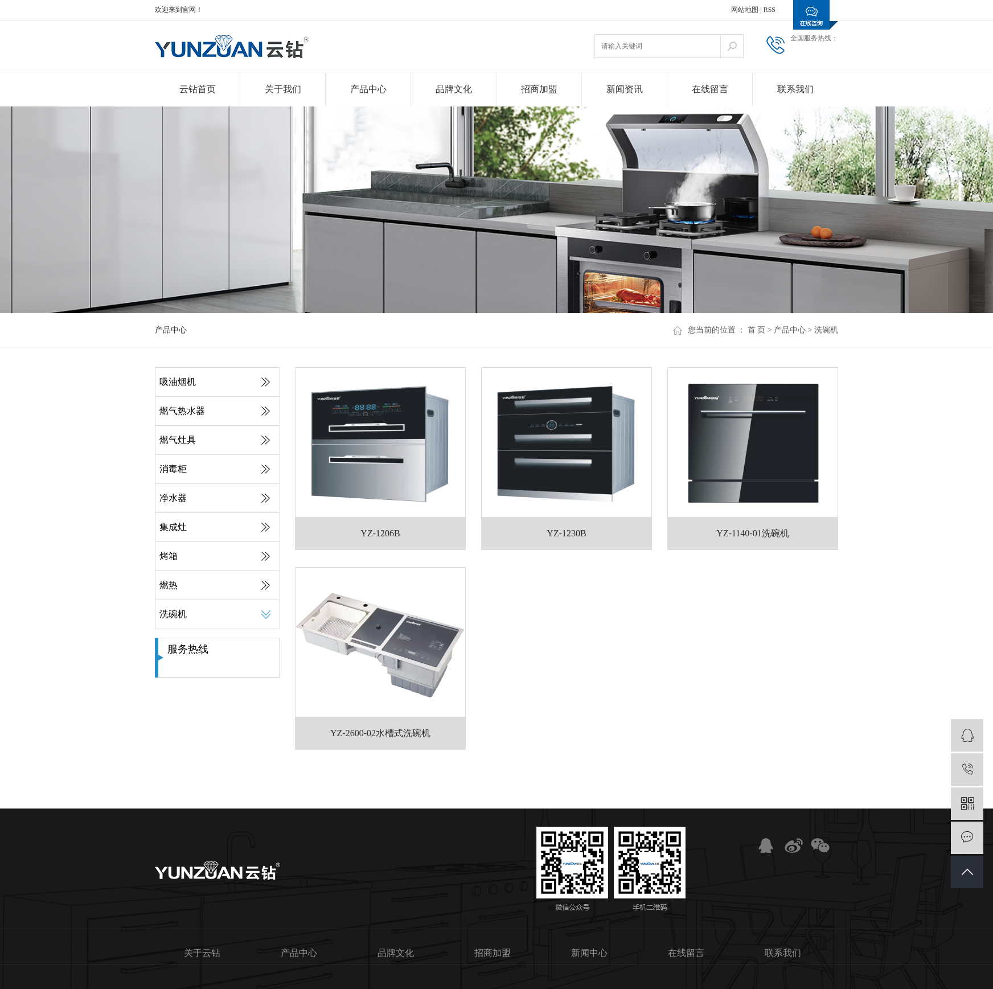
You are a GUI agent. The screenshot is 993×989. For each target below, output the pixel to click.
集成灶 (173, 527)
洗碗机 (826, 330)
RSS (769, 10)
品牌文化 (454, 89)
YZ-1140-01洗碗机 (752, 533)
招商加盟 (539, 89)
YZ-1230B (566, 533)
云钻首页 (197, 89)
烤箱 (168, 556)
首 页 (757, 330)
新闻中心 (589, 953)
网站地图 (744, 10)
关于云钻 (202, 953)
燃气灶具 (177, 440)
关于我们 (283, 89)
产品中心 (368, 89)
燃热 (168, 585)
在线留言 (710, 89)
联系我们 (795, 89)
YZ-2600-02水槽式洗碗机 (380, 733)
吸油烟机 (177, 382)
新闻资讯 (624, 89)
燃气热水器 (182, 411)
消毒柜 (173, 469)
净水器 (173, 498)
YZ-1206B (380, 533)
